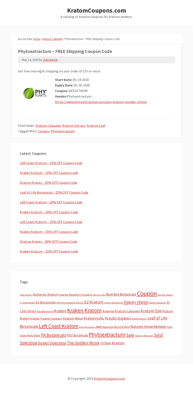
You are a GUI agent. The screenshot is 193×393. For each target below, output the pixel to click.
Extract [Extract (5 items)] (80, 302)
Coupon (43, 131)
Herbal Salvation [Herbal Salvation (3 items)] (157, 302)
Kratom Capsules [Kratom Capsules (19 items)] (127, 311)
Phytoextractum (63, 131)
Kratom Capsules (48, 125)
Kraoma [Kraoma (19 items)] (108, 311)
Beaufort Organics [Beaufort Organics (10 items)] (81, 295)
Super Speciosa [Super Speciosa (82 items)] (52, 343)
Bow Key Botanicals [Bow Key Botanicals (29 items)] (121, 294)
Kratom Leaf (96, 125)
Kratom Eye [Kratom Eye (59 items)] (151, 310)
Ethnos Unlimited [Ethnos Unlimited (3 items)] (66, 302)
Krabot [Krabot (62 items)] (60, 310)
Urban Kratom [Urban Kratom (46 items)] (112, 342)
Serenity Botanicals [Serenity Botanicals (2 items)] (144, 335)
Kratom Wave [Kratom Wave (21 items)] (73, 318)
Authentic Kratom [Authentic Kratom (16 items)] (45, 294)
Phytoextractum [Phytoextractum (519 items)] (107, 334)
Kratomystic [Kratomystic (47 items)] (94, 318)
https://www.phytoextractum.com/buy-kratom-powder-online (101, 102)
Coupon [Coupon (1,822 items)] (147, 293)
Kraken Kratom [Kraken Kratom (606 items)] (84, 310)
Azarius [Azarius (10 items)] (63, 295)
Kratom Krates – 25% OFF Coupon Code (48, 182)
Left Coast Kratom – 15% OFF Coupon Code (51, 163)
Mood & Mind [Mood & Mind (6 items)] (122, 327)
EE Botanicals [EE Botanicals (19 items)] (46, 302)
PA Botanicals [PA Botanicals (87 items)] (53, 335)
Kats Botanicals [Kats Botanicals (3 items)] (45, 311)
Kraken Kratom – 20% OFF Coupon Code (49, 212)
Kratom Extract (73, 125)
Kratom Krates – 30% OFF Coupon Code (48, 241)
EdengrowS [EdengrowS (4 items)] (29, 302)
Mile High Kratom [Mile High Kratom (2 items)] (87, 327)
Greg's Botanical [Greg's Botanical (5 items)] (113, 302)
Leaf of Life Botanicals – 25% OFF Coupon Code (54, 192)
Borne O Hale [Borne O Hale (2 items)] (99, 295)
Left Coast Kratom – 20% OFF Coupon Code (51, 202)
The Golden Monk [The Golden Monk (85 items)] (83, 343)
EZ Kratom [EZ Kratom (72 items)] (94, 302)
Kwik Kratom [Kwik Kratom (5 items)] (139, 318)
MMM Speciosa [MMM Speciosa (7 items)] (104, 327)
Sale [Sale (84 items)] (130, 335)
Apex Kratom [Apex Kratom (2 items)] (26, 295)
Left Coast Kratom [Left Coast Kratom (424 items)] (58, 326)
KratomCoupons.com (96, 10)
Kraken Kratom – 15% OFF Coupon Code (49, 173)
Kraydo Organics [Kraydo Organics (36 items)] (118, 318)
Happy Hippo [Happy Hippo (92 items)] (136, 302)
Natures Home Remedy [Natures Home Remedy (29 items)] (149, 326)
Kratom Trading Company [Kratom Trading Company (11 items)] (46, 318)
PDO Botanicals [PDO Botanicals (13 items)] (77, 335)
